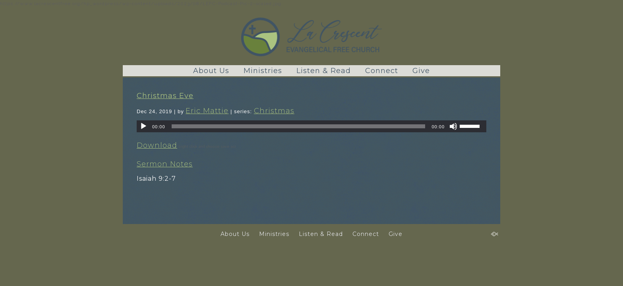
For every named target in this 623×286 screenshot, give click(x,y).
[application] (311, 126)
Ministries (263, 70)
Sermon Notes (165, 164)
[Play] (143, 126)
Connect (381, 70)
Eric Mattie (207, 110)
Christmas (274, 110)
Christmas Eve (165, 95)
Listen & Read (323, 70)
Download (157, 145)
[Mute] (453, 126)
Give (421, 70)
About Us (211, 70)
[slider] (299, 126)
